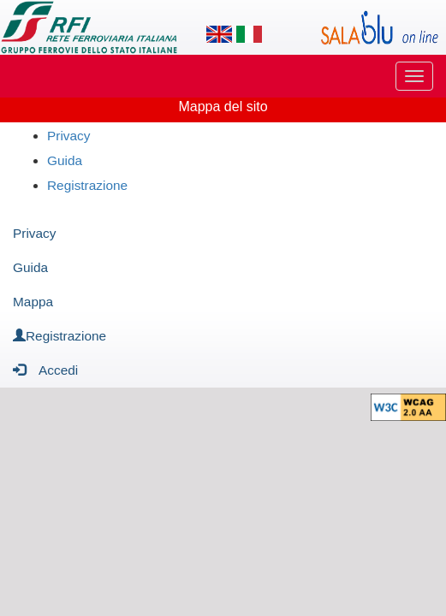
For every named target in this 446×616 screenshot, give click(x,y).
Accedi (45, 369)
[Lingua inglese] (219, 34)
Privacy (68, 135)
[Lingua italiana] (249, 34)
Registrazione (87, 185)
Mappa (33, 301)
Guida (64, 160)
